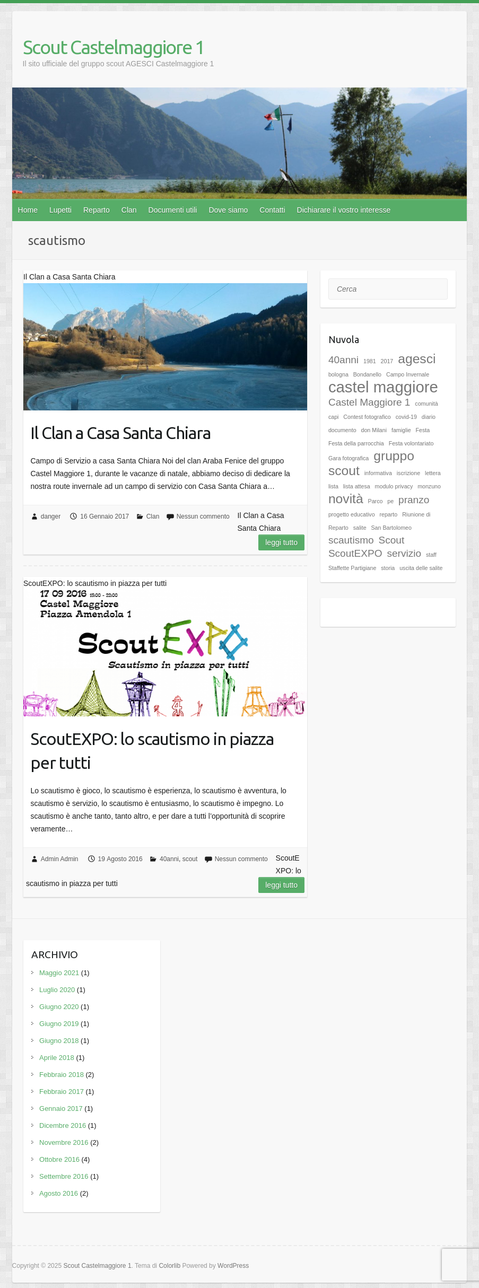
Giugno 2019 (59, 1024)
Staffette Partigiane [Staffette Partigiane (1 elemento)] (352, 568)
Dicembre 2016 (62, 1125)
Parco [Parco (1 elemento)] (375, 501)
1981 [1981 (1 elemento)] (369, 361)
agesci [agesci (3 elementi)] (417, 359)
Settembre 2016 (64, 1176)
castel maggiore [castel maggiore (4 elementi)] (383, 387)
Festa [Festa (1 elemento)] (423, 430)
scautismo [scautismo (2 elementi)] (351, 540)
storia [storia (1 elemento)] (388, 568)
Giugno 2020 (59, 1007)
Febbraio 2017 (61, 1092)
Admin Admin (60, 859)
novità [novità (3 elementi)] (345, 499)
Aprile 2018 (56, 1058)
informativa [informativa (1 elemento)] (378, 473)
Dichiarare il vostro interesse (344, 210)
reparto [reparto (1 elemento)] (388, 514)
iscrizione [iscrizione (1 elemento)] (408, 473)
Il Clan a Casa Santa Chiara (120, 432)
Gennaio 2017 (61, 1108)
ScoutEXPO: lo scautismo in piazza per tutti (152, 750)
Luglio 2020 (57, 990)
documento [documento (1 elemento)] (342, 430)
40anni (169, 859)
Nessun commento (203, 516)
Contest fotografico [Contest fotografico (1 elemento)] (366, 417)
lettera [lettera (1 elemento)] (433, 473)
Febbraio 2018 (61, 1075)
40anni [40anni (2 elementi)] (343, 359)
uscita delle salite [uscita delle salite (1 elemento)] (420, 568)
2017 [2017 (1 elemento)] (387, 361)
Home (28, 210)
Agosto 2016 (58, 1193)
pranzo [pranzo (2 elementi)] (413, 499)
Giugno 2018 (59, 1041)
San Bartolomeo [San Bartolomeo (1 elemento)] (391, 527)
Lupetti (60, 210)
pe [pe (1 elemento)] (390, 501)
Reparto (96, 210)
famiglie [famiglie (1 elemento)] (401, 430)
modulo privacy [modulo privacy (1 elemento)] (394, 486)
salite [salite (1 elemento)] (360, 527)
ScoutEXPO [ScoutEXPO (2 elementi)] (355, 553)
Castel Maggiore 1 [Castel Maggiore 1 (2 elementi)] (369, 402)
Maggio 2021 (59, 973)
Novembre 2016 (64, 1142)
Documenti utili (173, 210)
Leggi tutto (281, 542)
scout (190, 859)
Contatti (272, 210)
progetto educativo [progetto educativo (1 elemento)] (351, 514)
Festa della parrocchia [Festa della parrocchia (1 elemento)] (356, 443)
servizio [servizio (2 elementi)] (404, 553)
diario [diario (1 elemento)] (429, 417)
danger (50, 516)
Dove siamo (228, 210)
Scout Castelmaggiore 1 (113, 47)
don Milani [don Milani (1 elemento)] (374, 430)
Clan (129, 210)
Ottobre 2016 (59, 1159)
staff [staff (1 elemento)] (431, 554)
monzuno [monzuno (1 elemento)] (429, 486)
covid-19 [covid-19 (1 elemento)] (406, 417)
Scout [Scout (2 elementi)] (392, 540)
